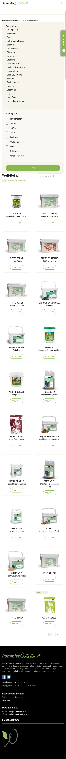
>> (62, 635)
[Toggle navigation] (61, 3)
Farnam (13, 123)
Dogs (9, 37)
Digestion (11, 52)
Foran (12, 133)
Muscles (10, 78)
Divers (12, 146)
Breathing (11, 90)
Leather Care (13, 63)
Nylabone (14, 137)
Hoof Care (11, 97)
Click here (6, 700)
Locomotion (12, 71)
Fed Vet (13, 128)
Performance (13, 82)
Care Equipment (14, 75)
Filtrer (33, 168)
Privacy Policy (19, 682)
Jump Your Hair (17, 156)
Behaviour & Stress (15, 41)
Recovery (11, 86)
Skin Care (11, 45)
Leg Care (11, 93)
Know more (16, 222)
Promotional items (15, 101)
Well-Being (12, 33)
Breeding (11, 60)
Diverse (10, 56)
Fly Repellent (12, 30)
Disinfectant (12, 48)
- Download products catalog (14, 714)
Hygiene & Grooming (16, 67)
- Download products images (14, 711)
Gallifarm (14, 151)
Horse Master (16, 119)
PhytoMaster (15, 142)
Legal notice (7, 682)
